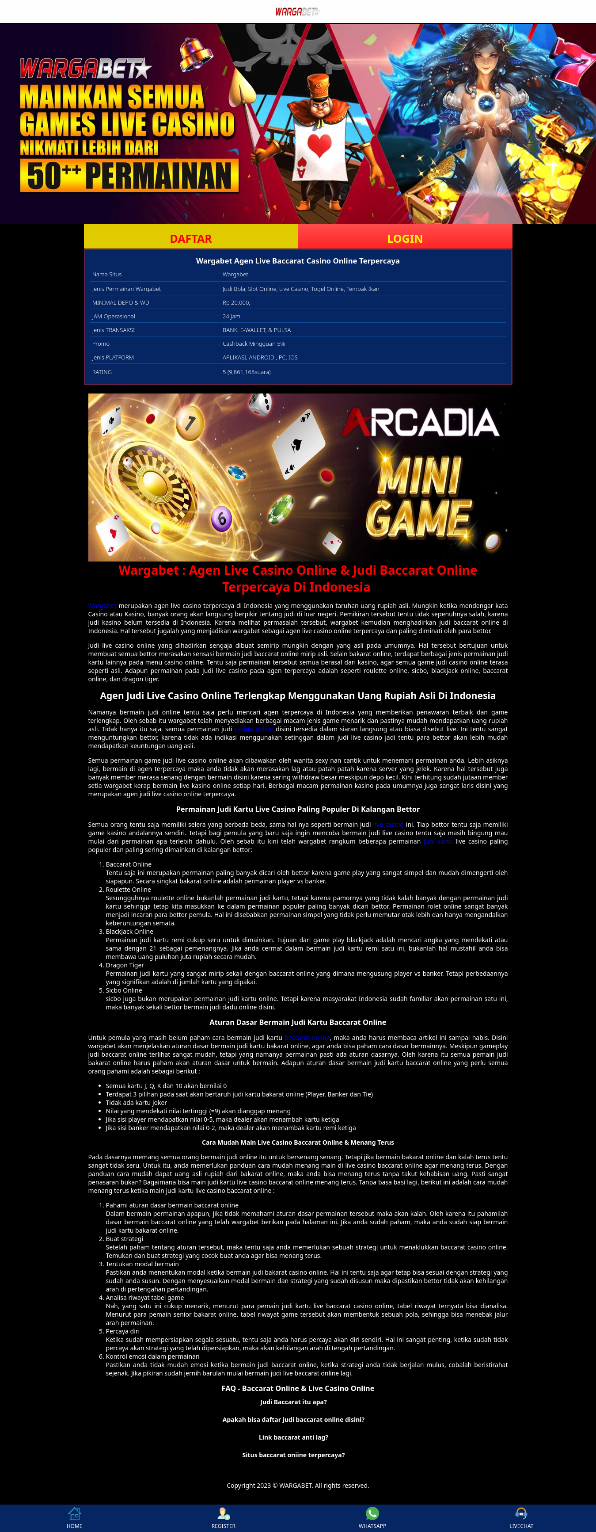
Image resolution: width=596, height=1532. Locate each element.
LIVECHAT (521, 1518)
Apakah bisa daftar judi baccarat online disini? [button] (293, 1419)
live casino (388, 824)
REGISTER (223, 1518)
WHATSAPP (372, 1518)
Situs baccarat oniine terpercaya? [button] (294, 1455)
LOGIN (405, 238)
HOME (75, 1518)
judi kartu (438, 841)
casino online (254, 729)
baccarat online (307, 1037)
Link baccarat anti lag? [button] (293, 1437)
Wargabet (102, 605)
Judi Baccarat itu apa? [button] (293, 1402)
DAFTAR (191, 238)
